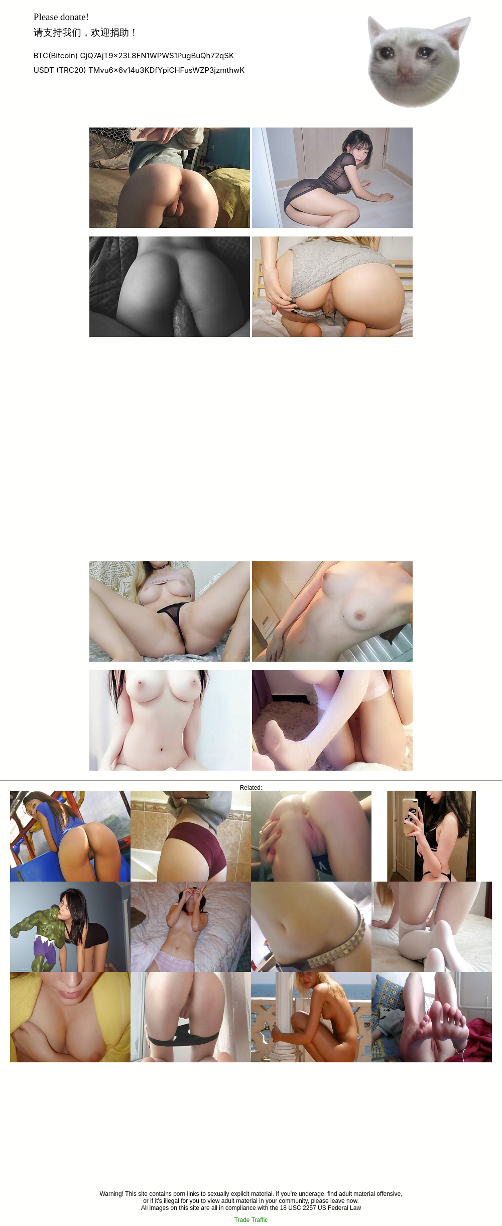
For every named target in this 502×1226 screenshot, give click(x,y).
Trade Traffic (251, 1219)
